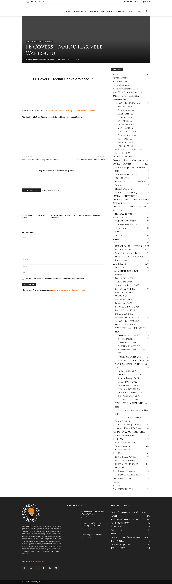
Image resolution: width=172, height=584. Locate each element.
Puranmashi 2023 (124, 313)
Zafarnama (121, 260)
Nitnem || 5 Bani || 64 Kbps (127, 428)
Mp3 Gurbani (75, 111)
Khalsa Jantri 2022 (128, 378)
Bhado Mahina (126, 110)
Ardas (116, 74)
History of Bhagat (126, 460)
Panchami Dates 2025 (127, 306)
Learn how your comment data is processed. (68, 290)
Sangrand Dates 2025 (127, 321)
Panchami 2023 (123, 303)
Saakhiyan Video (124, 449)
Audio (140, 11)
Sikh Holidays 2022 (128, 399)
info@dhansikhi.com (37, 561)
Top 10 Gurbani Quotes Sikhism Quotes (41, 59)
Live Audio (119, 267)
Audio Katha (120, 78)
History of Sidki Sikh (127, 464)
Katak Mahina (126, 124)
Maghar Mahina (127, 131)
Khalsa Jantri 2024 (126, 288)
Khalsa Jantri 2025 (125, 292)
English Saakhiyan (123, 156)
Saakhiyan (94, 11)
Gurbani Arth (106, 11)
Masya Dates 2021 (127, 342)
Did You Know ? (124, 249)
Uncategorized (122, 478)
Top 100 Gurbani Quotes (129, 192)
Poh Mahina (125, 138)
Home (68, 11)
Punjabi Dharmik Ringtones (129, 431)
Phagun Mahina (127, 135)
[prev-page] (23, 222)
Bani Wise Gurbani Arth (126, 92)
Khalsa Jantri (125, 339)
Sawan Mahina (126, 142)
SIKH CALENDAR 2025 (127, 324)
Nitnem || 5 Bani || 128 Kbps (127, 424)
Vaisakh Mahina (127, 146)
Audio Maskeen (121, 81)
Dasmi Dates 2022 (127, 371)
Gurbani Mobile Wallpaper (128, 160)
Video (116, 481)
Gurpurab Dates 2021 (129, 335)
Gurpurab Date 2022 (129, 374)
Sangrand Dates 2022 (130, 392)
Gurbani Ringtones (124, 196)
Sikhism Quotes (124, 188)
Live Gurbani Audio (61, 111)
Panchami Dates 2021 (129, 346)
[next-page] (27, 222)
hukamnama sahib (125, 221)
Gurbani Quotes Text (127, 174)
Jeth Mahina (125, 120)
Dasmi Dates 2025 (124, 278)
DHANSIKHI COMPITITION (127, 149)
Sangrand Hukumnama (128, 103)
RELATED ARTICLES (31, 190)
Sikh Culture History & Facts (131, 256)
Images (131, 11)
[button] (147, 11)
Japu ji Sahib (119, 263)
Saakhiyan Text (124, 446)
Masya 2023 (121, 296)
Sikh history (120, 11)
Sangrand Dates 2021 (130, 356)
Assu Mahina (125, 106)
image (116, 238)
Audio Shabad (121, 85)
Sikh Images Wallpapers (45, 41)
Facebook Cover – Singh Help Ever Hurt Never (40, 160)
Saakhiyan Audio (125, 442)
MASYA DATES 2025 (125, 299)
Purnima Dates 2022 (129, 389)
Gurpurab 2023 (123, 281)
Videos (116, 485)
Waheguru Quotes (123, 489)
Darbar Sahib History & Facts (132, 246)
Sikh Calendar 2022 (129, 396)
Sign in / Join (146, 2)
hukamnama (120, 217)
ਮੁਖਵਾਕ (118, 231)
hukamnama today (126, 224)
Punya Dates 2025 (125, 310)
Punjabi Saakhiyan (123, 435)
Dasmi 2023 (121, 274)
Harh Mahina (125, 117)
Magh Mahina (126, 128)
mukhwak (120, 228)
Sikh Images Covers (32, 41)
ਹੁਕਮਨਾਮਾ (119, 235)
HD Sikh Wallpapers (88, 111)
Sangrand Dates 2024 (127, 317)
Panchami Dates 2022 (130, 385)
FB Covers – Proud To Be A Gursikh (91, 160)
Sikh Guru (121, 467)
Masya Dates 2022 (127, 381)
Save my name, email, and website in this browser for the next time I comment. (54, 279)
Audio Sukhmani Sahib (126, 88)
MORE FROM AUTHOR (50, 190)
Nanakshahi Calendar (126, 271)
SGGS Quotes (122, 178)
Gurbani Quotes (80, 11)
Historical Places (125, 456)
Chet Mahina (125, 113)
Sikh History (120, 453)
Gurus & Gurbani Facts (128, 253)
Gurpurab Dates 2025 (127, 285)
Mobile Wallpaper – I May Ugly (89, 215)
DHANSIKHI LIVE (122, 153)
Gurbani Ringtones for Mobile (91, 535)
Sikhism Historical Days (131, 360)
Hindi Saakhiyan (122, 213)
